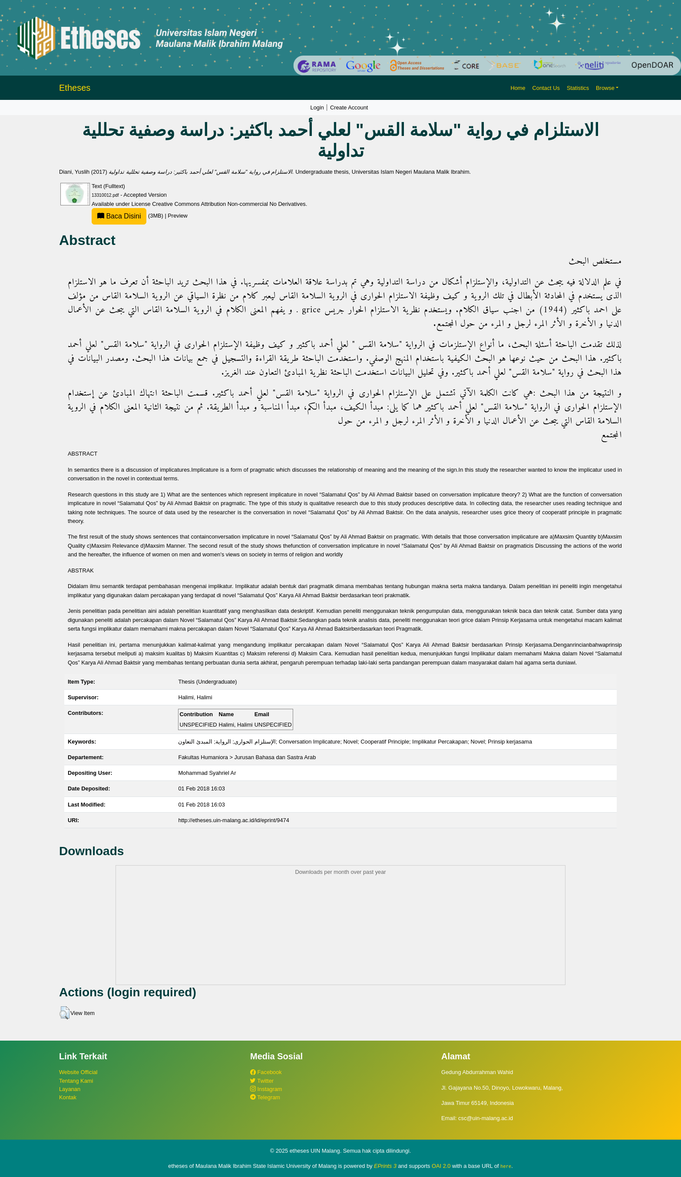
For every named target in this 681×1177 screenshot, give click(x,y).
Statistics (578, 88)
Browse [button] (605, 88)
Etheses (74, 88)
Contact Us (546, 88)
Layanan (69, 1089)
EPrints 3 (385, 1166)
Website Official (78, 1072)
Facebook (266, 1072)
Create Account (349, 107)
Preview (178, 215)
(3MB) (128, 215)
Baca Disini (119, 216)
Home (517, 88)
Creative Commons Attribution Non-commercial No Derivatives (228, 204)
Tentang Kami (76, 1081)
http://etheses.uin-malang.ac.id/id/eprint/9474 (233, 820)
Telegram (265, 1097)
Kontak (67, 1097)
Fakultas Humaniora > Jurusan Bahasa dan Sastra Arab (247, 757)
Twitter (262, 1081)
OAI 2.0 (441, 1166)
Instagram (266, 1089)
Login (317, 107)
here (505, 1166)
